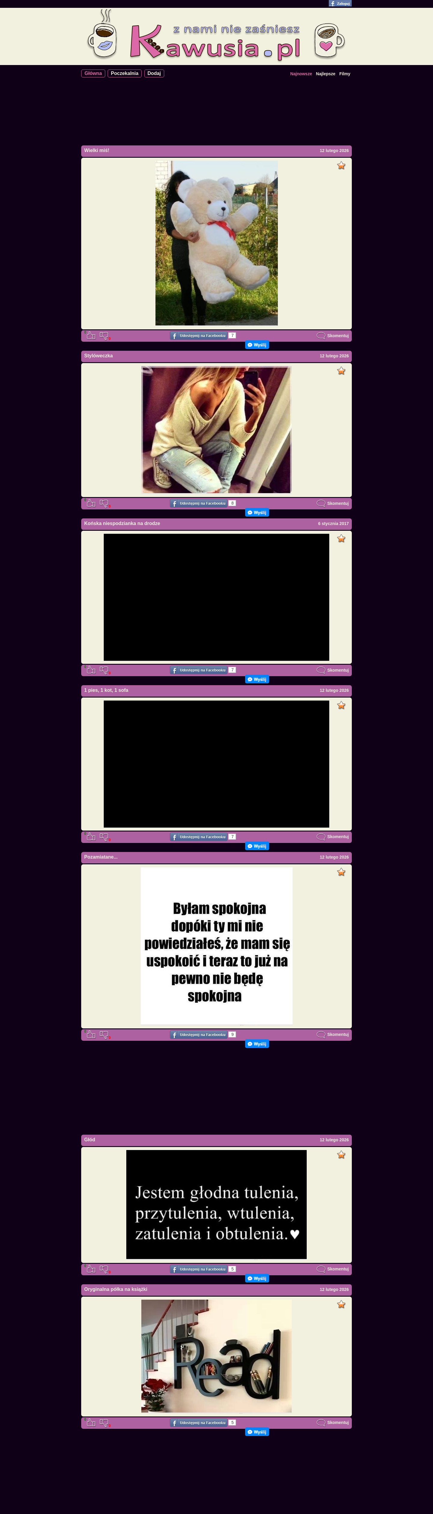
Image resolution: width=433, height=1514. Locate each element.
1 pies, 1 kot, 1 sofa (106, 690)
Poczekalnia (125, 73)
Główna (93, 73)
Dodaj (154, 73)
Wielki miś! (96, 150)
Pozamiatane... (101, 857)
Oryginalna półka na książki (115, 1289)
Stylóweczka (98, 355)
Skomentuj (332, 335)
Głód (89, 1139)
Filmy (344, 73)
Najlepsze (326, 73)
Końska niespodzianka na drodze (122, 523)
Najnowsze (301, 73)
